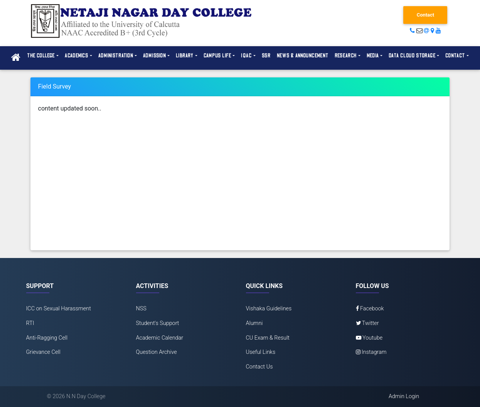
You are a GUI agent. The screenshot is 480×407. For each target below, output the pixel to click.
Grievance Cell (43, 352)
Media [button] (373, 56)
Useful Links (261, 352)
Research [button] (346, 56)
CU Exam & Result (268, 338)
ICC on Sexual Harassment (58, 308)
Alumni (254, 323)
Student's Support (157, 323)
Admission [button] (154, 56)
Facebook (370, 308)
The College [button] (41, 56)
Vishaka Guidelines (269, 308)
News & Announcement (302, 56)
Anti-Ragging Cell (47, 338)
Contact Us (259, 366)
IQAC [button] (246, 56)
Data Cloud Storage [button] (412, 56)
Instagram (371, 352)
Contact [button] (455, 56)
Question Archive (156, 352)
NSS (141, 308)
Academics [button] (77, 56)
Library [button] (185, 56)
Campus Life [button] (217, 56)
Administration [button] (115, 56)
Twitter (367, 323)
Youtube (369, 338)
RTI (30, 323)
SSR (266, 56)
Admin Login (404, 396)
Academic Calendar (160, 338)
